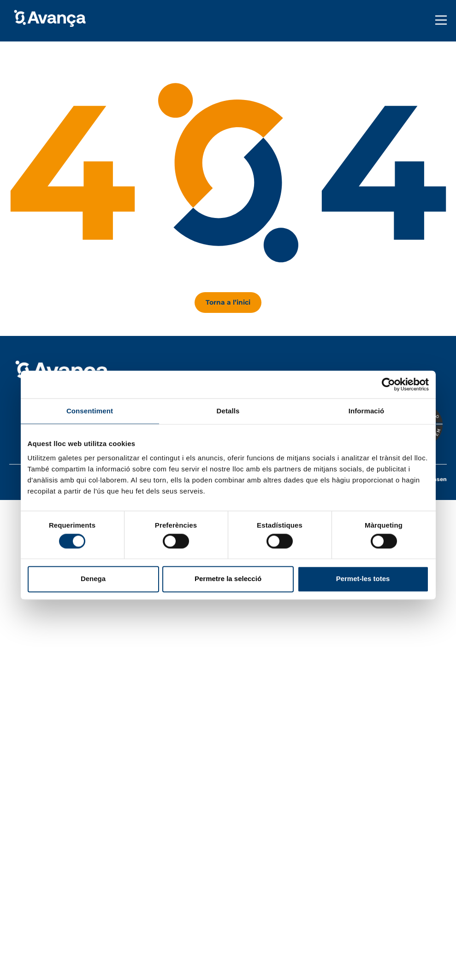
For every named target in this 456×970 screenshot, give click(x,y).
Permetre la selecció (228, 579)
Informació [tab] (367, 411)
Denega (93, 579)
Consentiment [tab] (89, 411)
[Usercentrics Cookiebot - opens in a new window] (388, 384)
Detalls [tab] (228, 411)
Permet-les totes (363, 579)
